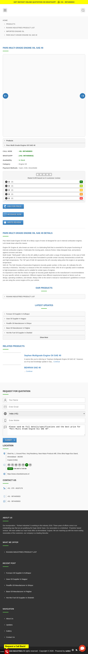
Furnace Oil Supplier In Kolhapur (18, 314)
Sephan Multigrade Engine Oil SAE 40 (42, 355)
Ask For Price (14, 206)
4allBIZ (68, 651)
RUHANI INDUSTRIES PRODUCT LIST (20, 28)
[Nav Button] (5, 95)
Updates (9, 625)
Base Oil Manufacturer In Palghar (18, 328)
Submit (8, 440)
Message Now (14, 214)
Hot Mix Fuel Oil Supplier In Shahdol (19, 333)
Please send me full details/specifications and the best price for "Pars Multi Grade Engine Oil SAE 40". (46, 430)
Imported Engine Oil (15, 31)
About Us (9, 619)
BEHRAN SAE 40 (32, 367)
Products (10, 24)
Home (5, 20)
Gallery (9, 631)
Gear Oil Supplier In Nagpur (16, 319)
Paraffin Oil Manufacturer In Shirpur (19, 323)
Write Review (14, 222)
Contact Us (10, 637)
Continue (57, 362)
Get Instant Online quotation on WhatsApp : (44, 2)
